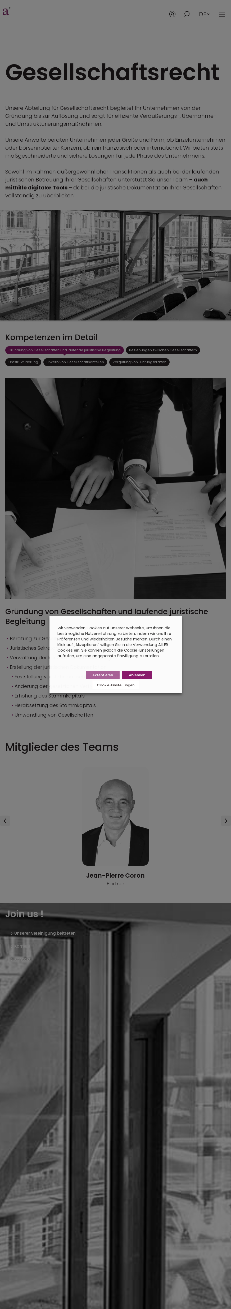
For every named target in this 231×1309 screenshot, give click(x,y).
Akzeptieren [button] (102, 675)
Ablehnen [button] (137, 675)
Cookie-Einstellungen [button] (115, 684)
